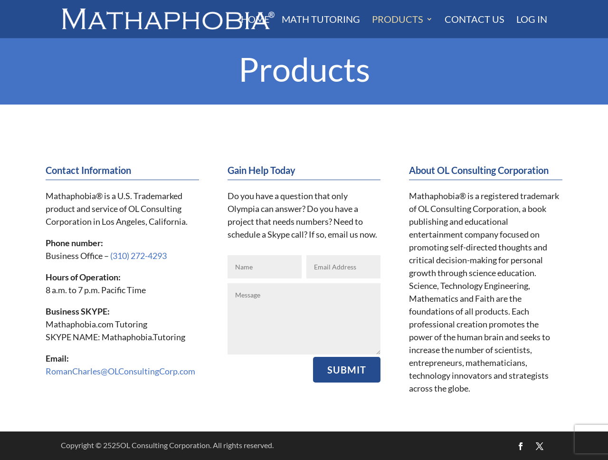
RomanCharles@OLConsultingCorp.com (120, 371)
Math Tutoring (321, 20)
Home (255, 20)
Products (397, 20)
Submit (346, 369)
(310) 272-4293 (138, 255)
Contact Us (474, 20)
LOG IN (531, 20)
